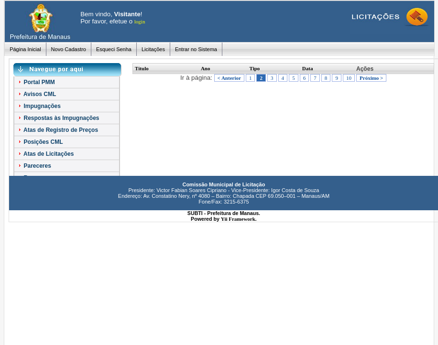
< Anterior (229, 78)
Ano (205, 68)
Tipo (255, 68)
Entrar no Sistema (196, 49)
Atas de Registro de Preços (57, 130)
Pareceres (34, 165)
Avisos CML (36, 94)
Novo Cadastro (68, 49)
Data (307, 68)
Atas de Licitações (45, 154)
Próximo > (371, 78)
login (139, 21)
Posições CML (40, 142)
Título (142, 68)
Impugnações (39, 106)
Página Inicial (25, 49)
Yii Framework (238, 219)
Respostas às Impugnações (58, 118)
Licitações (153, 49)
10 (348, 78)
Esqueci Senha (113, 49)
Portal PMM (36, 82)
